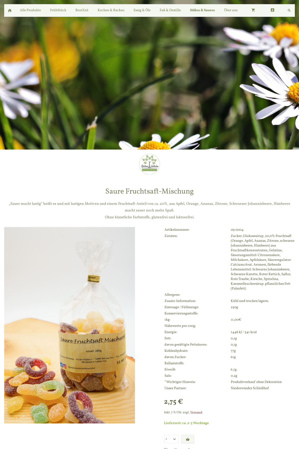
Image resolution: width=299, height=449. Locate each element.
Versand (196, 412)
